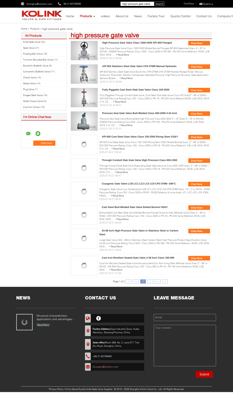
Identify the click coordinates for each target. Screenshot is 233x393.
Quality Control (180, 16)
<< (135, 281)
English (208, 4)
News (138, 16)
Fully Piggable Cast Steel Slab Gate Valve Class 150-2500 (135, 89)
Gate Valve (28, 47)
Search (159, 3)
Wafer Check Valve (33, 101)
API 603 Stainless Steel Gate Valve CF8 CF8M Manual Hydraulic (139, 66)
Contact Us (204, 16)
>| (165, 281)
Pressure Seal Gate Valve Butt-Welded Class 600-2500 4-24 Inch (139, 113)
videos (105, 16)
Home (70, 16)
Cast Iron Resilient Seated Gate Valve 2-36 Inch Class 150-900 (138, 257)
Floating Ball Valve (32, 53)
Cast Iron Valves (31, 107)
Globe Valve (29, 83)
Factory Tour (156, 16)
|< (129, 281)
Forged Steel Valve (33, 95)
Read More (123, 54)
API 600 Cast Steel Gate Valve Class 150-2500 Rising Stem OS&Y (140, 136)
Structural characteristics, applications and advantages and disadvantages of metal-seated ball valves (54, 317)
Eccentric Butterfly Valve (35, 65)
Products (86, 16)
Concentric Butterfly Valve (36, 71)
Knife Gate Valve (31, 41)
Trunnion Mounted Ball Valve (38, 59)
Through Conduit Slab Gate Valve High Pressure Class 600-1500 (139, 160)
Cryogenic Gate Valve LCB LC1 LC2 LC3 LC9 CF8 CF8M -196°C (139, 183)
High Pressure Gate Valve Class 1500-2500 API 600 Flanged (137, 42)
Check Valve (29, 77)
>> (157, 281)
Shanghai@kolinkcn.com (39, 3)
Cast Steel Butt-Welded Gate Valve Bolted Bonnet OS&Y (135, 207)
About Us (122, 16)
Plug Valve (28, 89)
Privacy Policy (56, 389)
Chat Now (199, 43)
